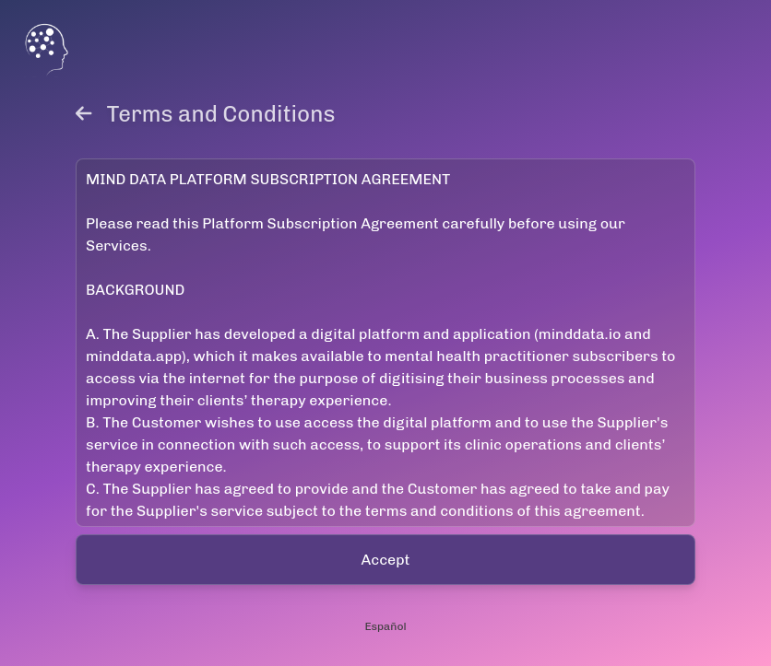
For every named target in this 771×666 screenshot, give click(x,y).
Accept (386, 559)
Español (385, 626)
